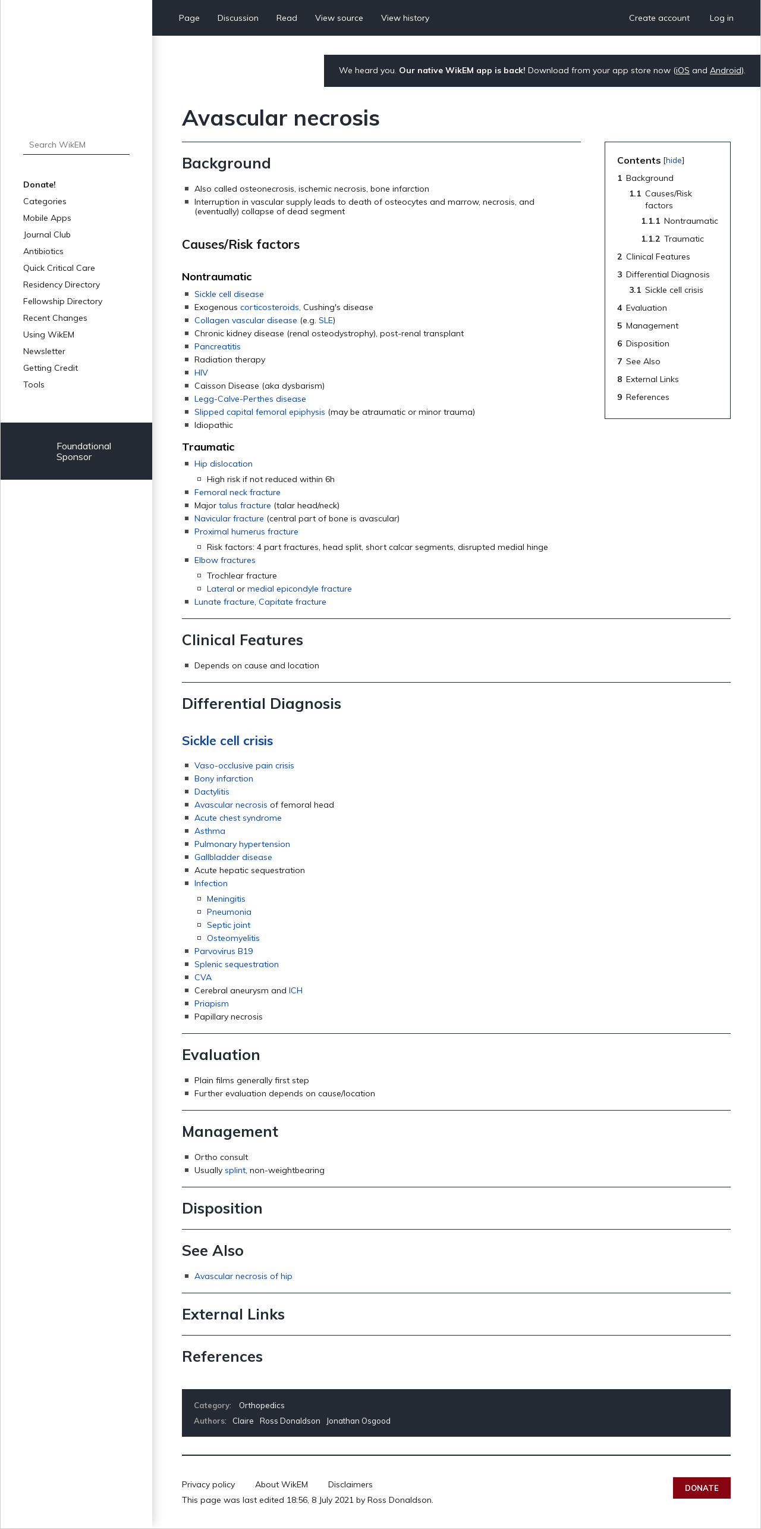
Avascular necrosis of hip (243, 1276)
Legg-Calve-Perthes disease (250, 398)
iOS (683, 70)
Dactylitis (211, 791)
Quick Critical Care (59, 267)
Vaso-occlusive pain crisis (244, 765)
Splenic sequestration (236, 964)
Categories (45, 201)
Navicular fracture (229, 518)
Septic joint (228, 925)
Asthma (209, 831)
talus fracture (245, 505)
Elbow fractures (225, 560)
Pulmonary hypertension (242, 844)
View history (405, 17)
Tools (34, 384)
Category (211, 1405)
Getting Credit (50, 367)
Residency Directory (61, 284)
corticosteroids (269, 307)
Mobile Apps (47, 217)
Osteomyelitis (233, 938)
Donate (702, 1488)
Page (189, 17)
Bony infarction (223, 778)
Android (725, 70)
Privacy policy (208, 1484)
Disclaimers (350, 1484)
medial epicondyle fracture (299, 588)
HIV (201, 372)
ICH (296, 990)
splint (235, 1170)
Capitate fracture (292, 601)
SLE (326, 320)
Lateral (220, 588)
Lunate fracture (224, 601)
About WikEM (281, 1484)
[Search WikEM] (76, 145)
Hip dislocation (223, 463)
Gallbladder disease (233, 857)
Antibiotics (43, 251)
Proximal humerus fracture (246, 531)
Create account (659, 17)
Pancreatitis (217, 346)
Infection (211, 883)
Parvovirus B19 (223, 951)
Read (286, 17)
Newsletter (44, 351)
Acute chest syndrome (238, 817)
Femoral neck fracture (237, 492)
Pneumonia (229, 911)
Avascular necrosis (231, 804)
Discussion (238, 17)
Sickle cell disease (229, 294)
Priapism (211, 1003)
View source (339, 17)
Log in (722, 17)
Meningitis (226, 898)
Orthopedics (262, 1405)
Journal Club (47, 234)
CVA (203, 977)
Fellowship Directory (62, 301)
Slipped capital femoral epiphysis (259, 412)
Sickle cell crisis (227, 740)
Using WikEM (48, 334)
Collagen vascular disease (245, 320)
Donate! (39, 184)
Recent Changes (55, 317)
